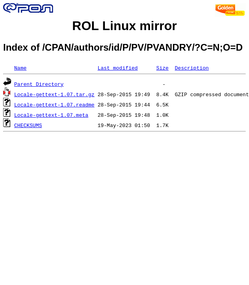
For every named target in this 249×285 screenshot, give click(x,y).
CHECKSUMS (28, 125)
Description (192, 67)
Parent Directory (39, 83)
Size (162, 67)
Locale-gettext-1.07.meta (51, 114)
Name (20, 67)
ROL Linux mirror (124, 26)
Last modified (117, 67)
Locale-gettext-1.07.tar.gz (54, 94)
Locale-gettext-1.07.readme (54, 104)
